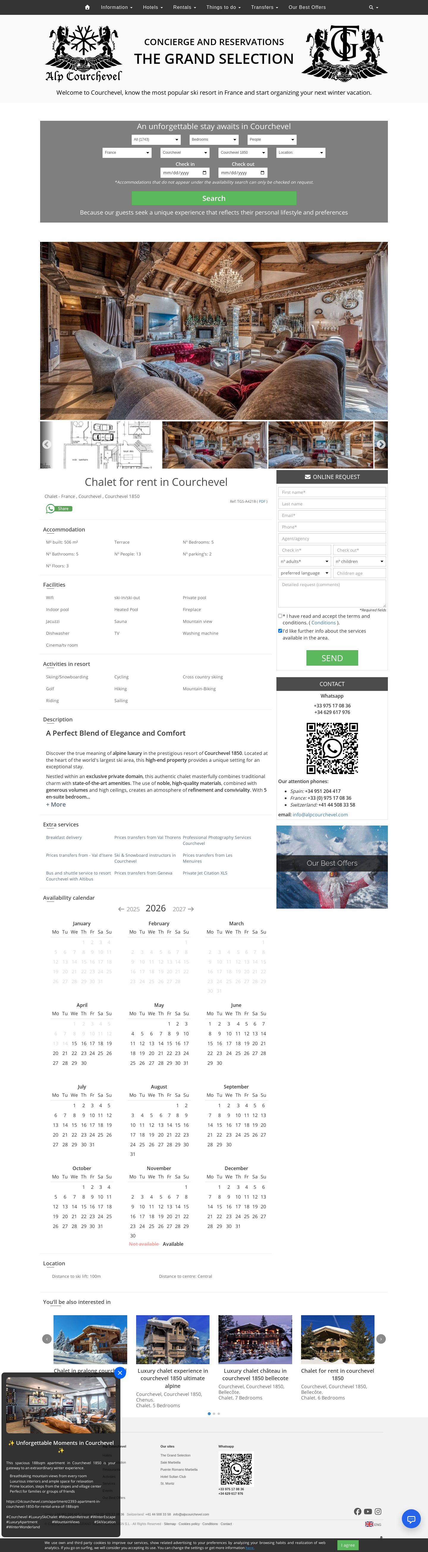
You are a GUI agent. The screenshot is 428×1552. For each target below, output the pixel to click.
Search (214, 198)
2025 (129, 909)
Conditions (324, 622)
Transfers (264, 7)
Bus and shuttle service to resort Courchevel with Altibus (78, 876)
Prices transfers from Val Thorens (147, 837)
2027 (184, 909)
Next (381, 445)
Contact (227, 1524)
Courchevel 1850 (122, 496)
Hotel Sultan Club (173, 1476)
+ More (56, 804)
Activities (109, 1476)
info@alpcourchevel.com (320, 814)
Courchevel (90, 496)
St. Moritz (167, 1483)
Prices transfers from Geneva (143, 873)
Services (109, 1483)
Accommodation (114, 1462)
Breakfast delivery (64, 837)
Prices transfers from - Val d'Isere (79, 855)
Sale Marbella (170, 1462)
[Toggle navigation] (373, 7)
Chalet (52, 496)
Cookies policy (190, 1524)
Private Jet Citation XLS (205, 873)
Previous (47, 445)
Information (117, 7)
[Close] (120, 1373)
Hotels (153, 7)
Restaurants (111, 1469)
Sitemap (170, 1524)
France (68, 496)
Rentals (184, 7)
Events (108, 1490)
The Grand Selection (175, 1455)
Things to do (223, 7)
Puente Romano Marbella (179, 1469)
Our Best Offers (307, 7)
